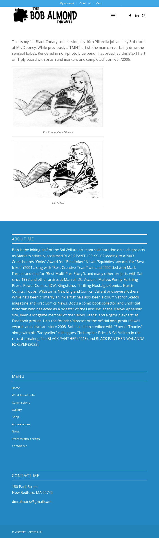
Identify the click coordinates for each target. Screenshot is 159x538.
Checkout (85, 3)
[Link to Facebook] (130, 15)
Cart (98, 3)
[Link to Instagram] (143, 15)
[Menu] (113, 15)
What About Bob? (23, 395)
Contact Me (19, 446)
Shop (15, 417)
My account (67, 3)
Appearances (21, 424)
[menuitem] (67, 3)
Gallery (17, 410)
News (16, 431)
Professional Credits (26, 439)
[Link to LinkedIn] (137, 15)
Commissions (21, 402)
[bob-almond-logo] (66, 15)
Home (16, 388)
